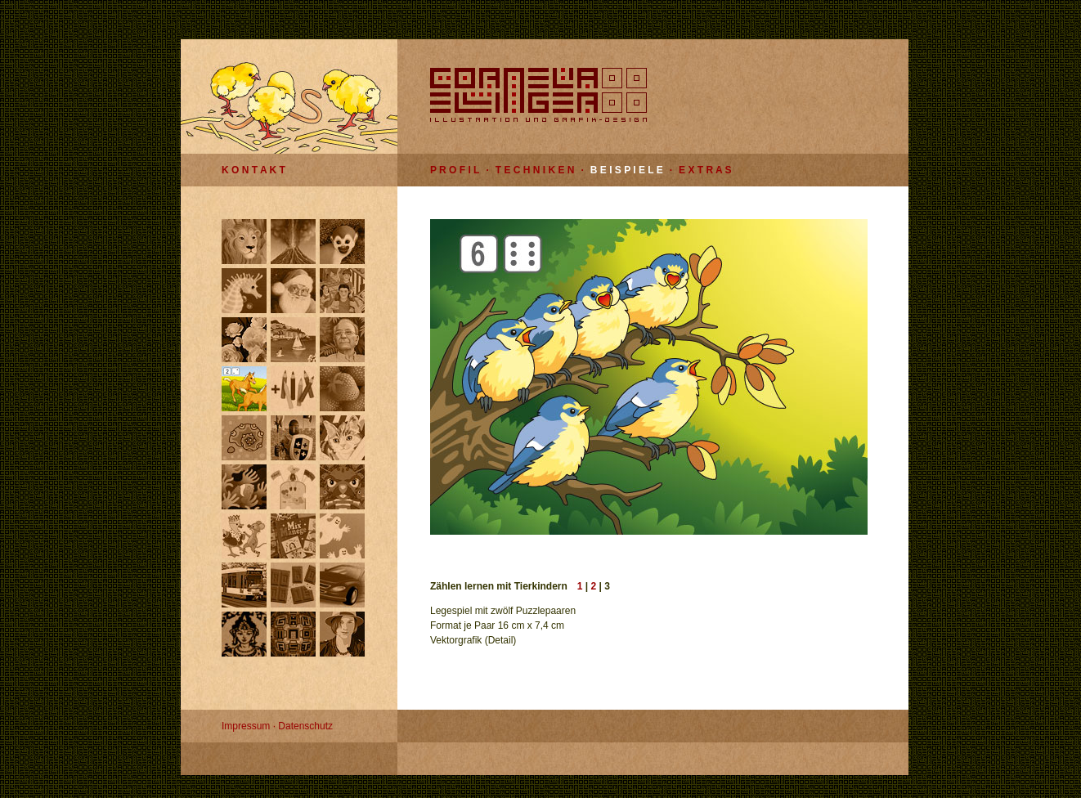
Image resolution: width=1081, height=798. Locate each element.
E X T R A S (705, 170)
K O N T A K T (253, 170)
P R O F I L (454, 170)
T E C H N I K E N (535, 170)
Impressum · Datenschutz (277, 726)
